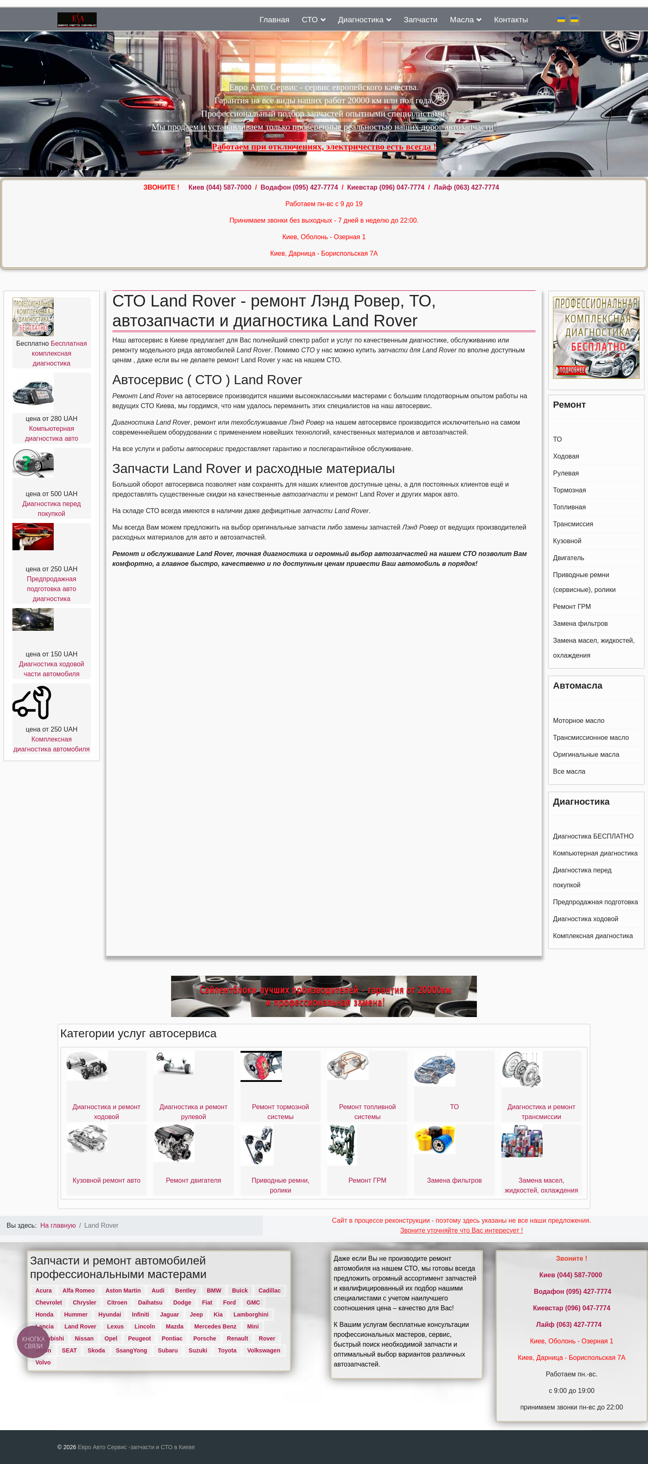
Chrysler (84, 1302)
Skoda (96, 1350)
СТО (310, 19)
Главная (274, 19)
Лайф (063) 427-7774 (466, 187)
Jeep (196, 1314)
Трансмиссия (573, 524)
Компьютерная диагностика (595, 853)
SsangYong (131, 1350)
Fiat (207, 1302)
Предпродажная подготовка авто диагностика (51, 588)
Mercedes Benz (215, 1326)
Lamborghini (251, 1314)
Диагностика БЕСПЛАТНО (593, 836)
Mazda (174, 1326)
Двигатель (568, 557)
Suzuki (197, 1350)
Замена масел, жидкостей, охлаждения (594, 648)
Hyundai (109, 1314)
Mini (253, 1326)
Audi (158, 1290)
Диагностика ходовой (585, 918)
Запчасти (421, 19)
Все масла (569, 771)
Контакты (511, 19)
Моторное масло (578, 720)
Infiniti (140, 1314)
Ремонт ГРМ (572, 606)
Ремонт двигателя (193, 1180)
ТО (557, 439)
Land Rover (80, 1326)
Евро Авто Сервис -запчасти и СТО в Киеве (136, 1447)
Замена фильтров (580, 623)
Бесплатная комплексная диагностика (59, 353)
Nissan (84, 1338)
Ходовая (566, 456)
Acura (44, 1290)
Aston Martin (123, 1290)
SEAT (69, 1350)
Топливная (569, 507)
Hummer (76, 1314)
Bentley (185, 1290)
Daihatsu (150, 1302)
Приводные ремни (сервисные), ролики (584, 582)
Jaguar (169, 1314)
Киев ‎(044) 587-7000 (220, 187)
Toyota (227, 1350)
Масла (462, 19)
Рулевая (566, 473)
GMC (253, 1302)
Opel (111, 1338)
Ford (229, 1302)
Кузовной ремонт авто (107, 1180)
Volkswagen (263, 1350)
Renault (237, 1338)
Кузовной (567, 540)
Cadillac (270, 1290)
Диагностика (361, 19)
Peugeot (139, 1338)
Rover (267, 1338)
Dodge (182, 1302)
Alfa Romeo (78, 1290)
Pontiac (172, 1338)
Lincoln (145, 1326)
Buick (240, 1290)
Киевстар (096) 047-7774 (385, 187)
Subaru (168, 1350)
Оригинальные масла (586, 754)
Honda (45, 1314)
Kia (218, 1314)
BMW (214, 1290)
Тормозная (569, 490)
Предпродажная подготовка (595, 901)
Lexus (115, 1326)
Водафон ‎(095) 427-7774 (299, 187)
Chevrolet (49, 1302)
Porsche (204, 1338)
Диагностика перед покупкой (582, 878)
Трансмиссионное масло (591, 737)
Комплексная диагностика (593, 935)
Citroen (117, 1302)
